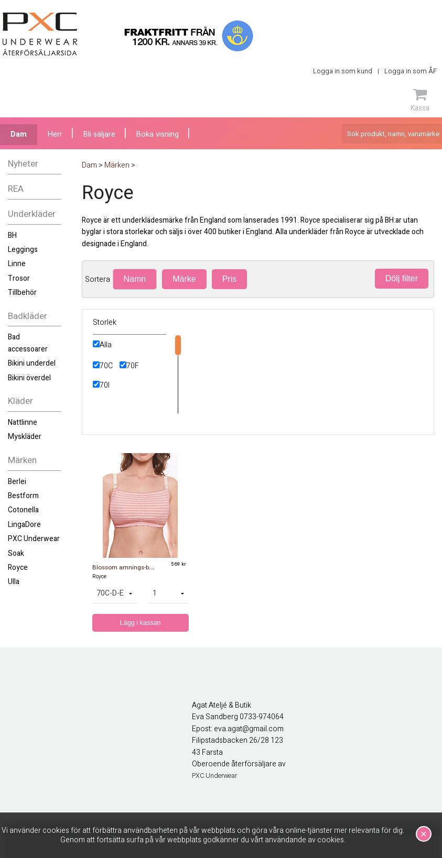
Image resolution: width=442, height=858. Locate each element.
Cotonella (23, 509)
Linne (17, 263)
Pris (229, 278)
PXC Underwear (34, 538)
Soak (16, 553)
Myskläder (24, 436)
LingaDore (24, 524)
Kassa (420, 100)
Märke (184, 278)
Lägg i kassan (140, 622)
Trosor (19, 278)
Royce (18, 567)
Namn (135, 278)
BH (12, 235)
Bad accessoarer (28, 343)
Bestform (23, 495)
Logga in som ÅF (410, 71)
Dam (18, 134)
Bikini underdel (32, 363)
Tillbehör (22, 292)
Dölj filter (401, 278)
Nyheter (23, 163)
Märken (22, 460)
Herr (55, 134)
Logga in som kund (342, 71)
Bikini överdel (29, 377)
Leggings (23, 249)
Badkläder (27, 316)
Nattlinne (22, 422)
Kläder (20, 401)
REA (16, 188)
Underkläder (32, 214)
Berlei (17, 481)
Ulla (13, 581)
